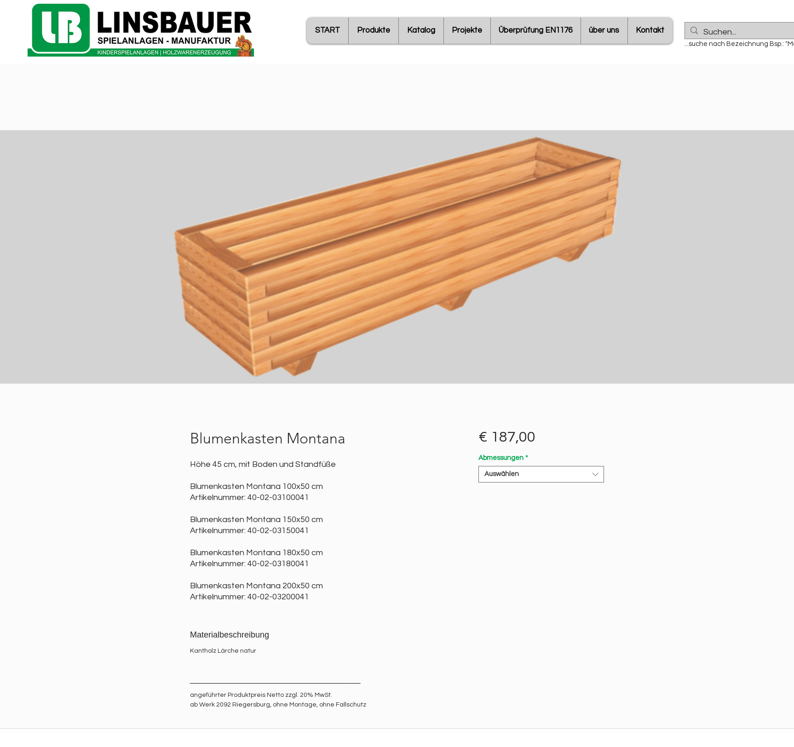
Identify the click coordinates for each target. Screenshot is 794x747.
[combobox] (541, 474)
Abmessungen (503, 457)
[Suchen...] (748, 32)
